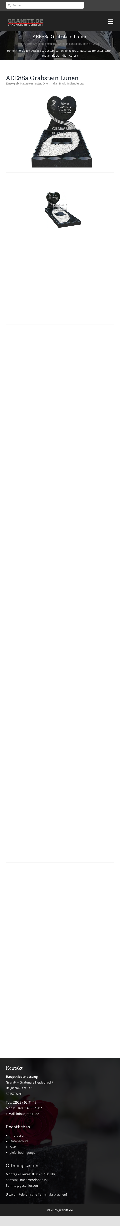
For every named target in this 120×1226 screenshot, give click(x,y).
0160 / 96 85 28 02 (29, 1108)
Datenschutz (19, 1141)
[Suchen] (45, 5)
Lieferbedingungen (24, 1152)
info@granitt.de (27, 1114)
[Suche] (9, 5)
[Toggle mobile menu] (111, 20)
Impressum (18, 1135)
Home (11, 50)
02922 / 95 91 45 (24, 1102)
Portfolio (23, 50)
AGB (13, 1147)
